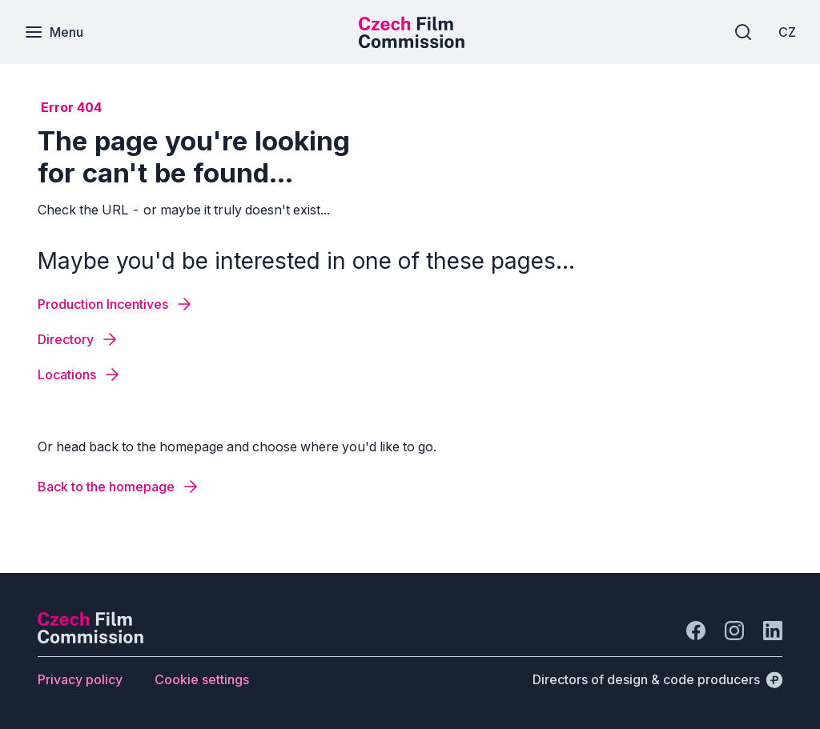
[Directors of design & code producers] (657, 679)
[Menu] (53, 32)
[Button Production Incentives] (116, 304)
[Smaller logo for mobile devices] (411, 43)
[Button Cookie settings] (202, 679)
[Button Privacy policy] (80, 679)
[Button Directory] (78, 339)
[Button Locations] (80, 374)
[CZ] (787, 32)
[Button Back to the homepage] (119, 486)
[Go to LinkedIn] (773, 630)
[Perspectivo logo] (90, 639)
